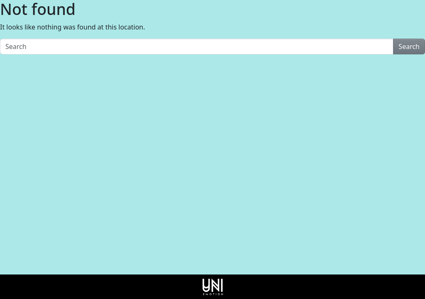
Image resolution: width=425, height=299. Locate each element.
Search (409, 46)
